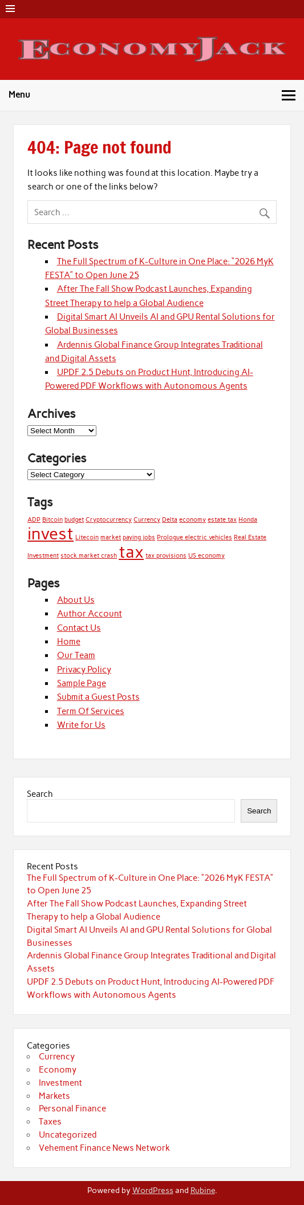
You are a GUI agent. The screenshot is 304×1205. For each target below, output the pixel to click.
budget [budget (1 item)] (74, 519)
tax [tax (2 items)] (131, 552)
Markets (54, 1096)
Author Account (89, 613)
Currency (57, 1056)
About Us (76, 600)
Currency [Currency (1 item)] (146, 519)
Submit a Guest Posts (98, 697)
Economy (57, 1070)
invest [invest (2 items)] (50, 533)
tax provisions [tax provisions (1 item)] (166, 555)
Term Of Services (90, 711)
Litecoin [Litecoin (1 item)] (87, 537)
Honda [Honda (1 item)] (247, 519)
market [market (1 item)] (110, 537)
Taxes (50, 1122)
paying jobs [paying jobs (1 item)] (139, 537)
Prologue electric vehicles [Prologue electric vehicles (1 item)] (194, 537)
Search (40, 794)
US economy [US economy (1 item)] (206, 555)
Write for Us (81, 725)
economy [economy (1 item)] (192, 519)
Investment (60, 1083)
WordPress (152, 1190)
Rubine (202, 1190)
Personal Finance (72, 1108)
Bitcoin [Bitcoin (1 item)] (52, 519)
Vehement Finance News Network (104, 1148)
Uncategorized (67, 1135)
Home (68, 641)
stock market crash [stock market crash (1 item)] (88, 555)
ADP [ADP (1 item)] (33, 519)
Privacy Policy (84, 669)
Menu (19, 95)
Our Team (76, 655)
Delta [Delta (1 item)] (169, 519)
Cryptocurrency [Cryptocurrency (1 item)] (109, 519)
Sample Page (81, 683)
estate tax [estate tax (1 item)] (222, 519)
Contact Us (79, 628)
